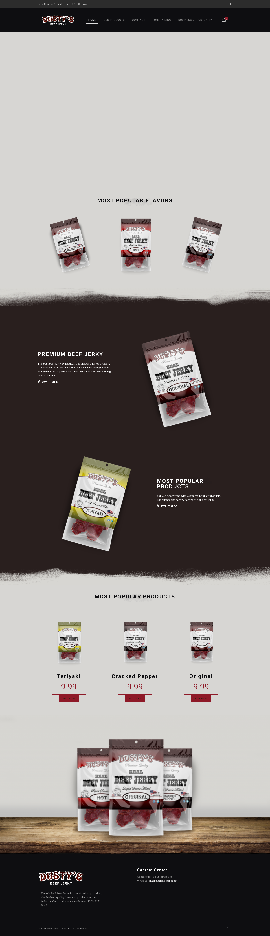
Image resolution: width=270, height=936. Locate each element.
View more (48, 381)
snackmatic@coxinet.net (163, 880)
